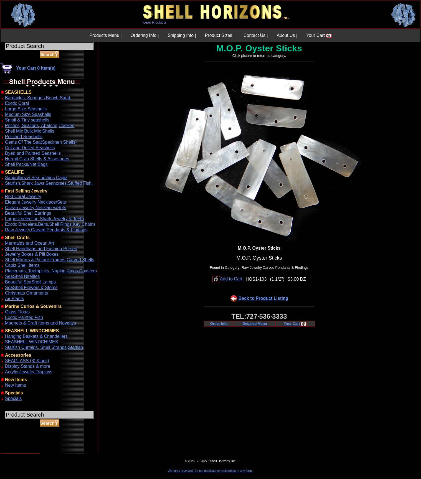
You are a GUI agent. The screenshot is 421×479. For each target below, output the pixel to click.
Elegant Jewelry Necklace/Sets (35, 202)
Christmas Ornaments (26, 293)
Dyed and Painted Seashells (33, 153)
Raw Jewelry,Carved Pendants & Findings (46, 229)
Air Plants (14, 298)
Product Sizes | (220, 35)
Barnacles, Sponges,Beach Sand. (38, 97)
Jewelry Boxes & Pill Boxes (32, 254)
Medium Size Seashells (28, 114)
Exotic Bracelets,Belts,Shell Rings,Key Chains (50, 224)
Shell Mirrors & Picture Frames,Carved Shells (49, 259)
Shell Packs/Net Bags (26, 164)
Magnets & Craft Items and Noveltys (40, 323)
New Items (15, 385)
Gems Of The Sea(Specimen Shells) (41, 142)
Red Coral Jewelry (23, 196)
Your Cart (318, 35)
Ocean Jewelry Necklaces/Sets (35, 207)
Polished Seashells (23, 136)
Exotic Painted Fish (24, 317)
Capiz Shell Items (22, 265)
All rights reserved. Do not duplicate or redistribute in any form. (210, 470)
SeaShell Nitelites (22, 276)
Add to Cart (227, 279)
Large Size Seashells (26, 109)
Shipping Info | (182, 35)
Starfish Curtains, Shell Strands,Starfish (44, 347)
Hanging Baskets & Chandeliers (36, 336)
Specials (13, 398)
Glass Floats (17, 312)
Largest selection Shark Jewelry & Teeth (44, 218)
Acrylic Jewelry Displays (28, 371)
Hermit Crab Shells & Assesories (37, 158)
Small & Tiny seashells (27, 120)
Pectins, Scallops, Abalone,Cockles (39, 125)
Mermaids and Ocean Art (29, 243)
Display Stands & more (27, 366)
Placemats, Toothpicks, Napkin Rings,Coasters (51, 270)
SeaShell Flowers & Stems (31, 287)
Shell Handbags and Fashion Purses (41, 248)
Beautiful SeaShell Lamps (30, 282)
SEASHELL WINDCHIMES (31, 341)
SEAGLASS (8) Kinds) (27, 360)
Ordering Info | (145, 35)
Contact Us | (256, 35)
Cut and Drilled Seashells (30, 147)
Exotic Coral (17, 103)
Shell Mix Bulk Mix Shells (29, 131)
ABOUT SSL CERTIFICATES (15, 452)
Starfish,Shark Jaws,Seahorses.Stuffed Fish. (49, 183)
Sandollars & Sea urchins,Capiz (36, 177)
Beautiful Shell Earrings (28, 213)
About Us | (287, 35)
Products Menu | (105, 35)
